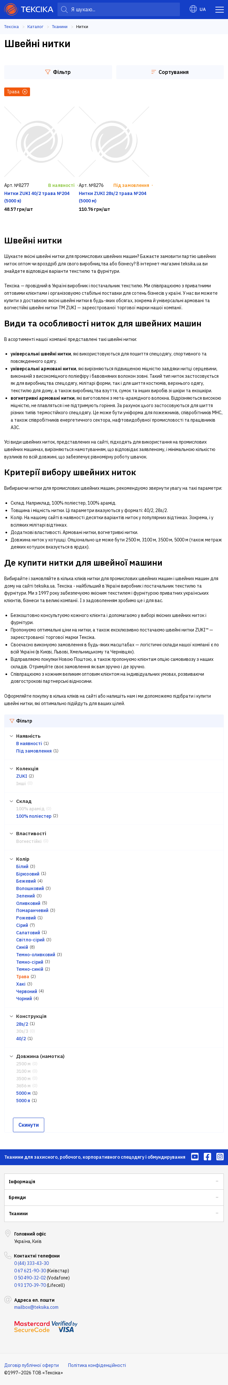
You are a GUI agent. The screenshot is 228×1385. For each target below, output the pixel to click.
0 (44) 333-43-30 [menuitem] (31, 1263)
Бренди (17, 1197)
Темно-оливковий (35, 955)
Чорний (24, 998)
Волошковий (30, 888)
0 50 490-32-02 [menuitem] (30, 1278)
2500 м (23, 1064)
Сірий (22, 925)
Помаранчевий (32, 910)
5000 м (23, 1093)
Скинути (28, 1125)
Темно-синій (29, 969)
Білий (22, 866)
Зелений (25, 896)
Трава (22, 977)
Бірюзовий (27, 874)
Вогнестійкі (29, 841)
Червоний (26, 991)
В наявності (29, 743)
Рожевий (26, 918)
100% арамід (30, 809)
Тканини (18, 1213)
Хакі (21, 984)
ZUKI (21, 776)
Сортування (170, 72)
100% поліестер (33, 816)
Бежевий (26, 881)
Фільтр (58, 72)
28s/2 (22, 1024)
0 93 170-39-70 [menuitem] (30, 1285)
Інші (21, 783)
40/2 (21, 1038)
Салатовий (28, 933)
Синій (22, 947)
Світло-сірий (30, 940)
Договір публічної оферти (31, 1365)
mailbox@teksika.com (36, 1307)
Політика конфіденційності (97, 1365)
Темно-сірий (29, 962)
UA (198, 9)
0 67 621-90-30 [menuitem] (30, 1271)
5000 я (23, 1100)
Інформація (22, 1182)
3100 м (23, 1071)
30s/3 (22, 1031)
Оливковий (28, 903)
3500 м (23, 1079)
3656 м (23, 1086)
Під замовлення (34, 751)
